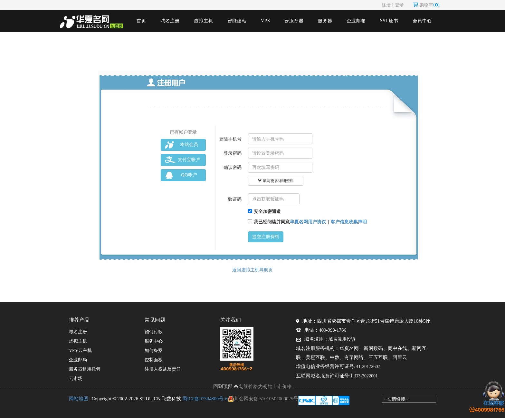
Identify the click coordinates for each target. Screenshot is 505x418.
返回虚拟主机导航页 (252, 269)
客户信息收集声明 (349, 221)
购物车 (426, 4)
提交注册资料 (265, 236)
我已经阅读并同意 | (307, 221)
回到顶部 (226, 386)
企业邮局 (78, 359)
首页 (141, 20)
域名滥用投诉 (342, 339)
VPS (265, 20)
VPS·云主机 (80, 350)
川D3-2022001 (364, 376)
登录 (399, 4)
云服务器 (294, 20)
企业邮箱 (356, 20)
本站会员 (181, 145)
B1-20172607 (367, 366)
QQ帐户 (181, 175)
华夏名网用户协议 (308, 221)
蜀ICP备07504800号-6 (205, 398)
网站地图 (78, 398)
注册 (386, 4)
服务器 (325, 20)
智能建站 (237, 20)
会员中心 (422, 20)
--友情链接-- (396, 399)
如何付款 (154, 331)
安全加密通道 (264, 211)
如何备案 (154, 350)
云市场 (75, 378)
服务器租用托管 (84, 369)
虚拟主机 (203, 20)
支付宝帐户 (182, 160)
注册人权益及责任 (163, 369)
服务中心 (154, 341)
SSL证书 (389, 20)
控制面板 (154, 359)
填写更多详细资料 (276, 181)
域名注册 (170, 20)
